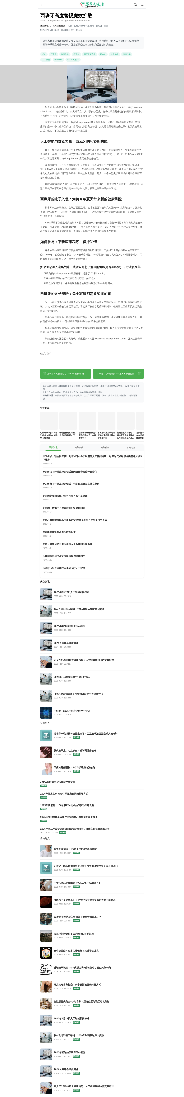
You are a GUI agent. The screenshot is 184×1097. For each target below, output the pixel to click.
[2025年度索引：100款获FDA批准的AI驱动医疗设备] (92, 807)
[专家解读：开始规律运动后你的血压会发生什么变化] (93, 474)
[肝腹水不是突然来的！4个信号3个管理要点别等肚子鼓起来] (92, 902)
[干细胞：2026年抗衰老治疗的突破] (92, 713)
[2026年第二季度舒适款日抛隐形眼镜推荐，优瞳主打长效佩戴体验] (92, 831)
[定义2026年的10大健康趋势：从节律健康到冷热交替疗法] (92, 662)
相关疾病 (79, 447)
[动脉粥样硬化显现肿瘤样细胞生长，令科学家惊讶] (87, 421)
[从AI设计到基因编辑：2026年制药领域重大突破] (92, 611)
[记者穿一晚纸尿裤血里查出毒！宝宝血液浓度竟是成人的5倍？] (92, 735)
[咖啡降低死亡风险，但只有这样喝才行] (68, 421)
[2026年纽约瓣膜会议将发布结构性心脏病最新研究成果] (92, 819)
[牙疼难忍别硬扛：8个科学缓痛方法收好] (92, 769)
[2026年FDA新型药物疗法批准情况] (92, 679)
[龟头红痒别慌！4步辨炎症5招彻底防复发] (92, 851)
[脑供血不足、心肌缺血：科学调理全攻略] (92, 752)
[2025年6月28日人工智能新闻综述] (92, 594)
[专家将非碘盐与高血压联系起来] (93, 534)
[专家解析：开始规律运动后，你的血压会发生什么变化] (93, 486)
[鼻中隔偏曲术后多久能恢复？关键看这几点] (92, 953)
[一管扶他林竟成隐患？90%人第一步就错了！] (92, 885)
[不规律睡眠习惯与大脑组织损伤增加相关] (93, 558)
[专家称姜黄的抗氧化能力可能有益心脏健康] (93, 498)
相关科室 (105, 447)
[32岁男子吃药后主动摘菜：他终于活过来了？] (92, 919)
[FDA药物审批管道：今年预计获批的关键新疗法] (92, 696)
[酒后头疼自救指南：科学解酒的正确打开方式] (92, 987)
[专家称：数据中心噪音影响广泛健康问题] (93, 510)
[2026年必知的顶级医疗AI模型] (92, 628)
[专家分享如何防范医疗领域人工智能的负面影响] (93, 546)
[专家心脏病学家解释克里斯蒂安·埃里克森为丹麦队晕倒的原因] (93, 522)
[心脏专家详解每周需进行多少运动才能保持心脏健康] (49, 421)
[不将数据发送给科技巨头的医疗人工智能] (93, 570)
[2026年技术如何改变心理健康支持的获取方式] (92, 796)
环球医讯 (44, 26)
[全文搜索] (135, 5)
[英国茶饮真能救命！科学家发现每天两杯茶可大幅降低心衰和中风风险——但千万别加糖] (126, 421)
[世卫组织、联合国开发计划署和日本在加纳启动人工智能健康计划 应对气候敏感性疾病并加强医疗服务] (93, 460)
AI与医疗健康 (59, 26)
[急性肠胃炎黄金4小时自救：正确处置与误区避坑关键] (92, 1003)
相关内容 (130, 447)
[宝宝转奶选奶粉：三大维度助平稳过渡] (92, 936)
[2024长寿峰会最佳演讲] (92, 645)
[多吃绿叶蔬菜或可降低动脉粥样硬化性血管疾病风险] (106, 421)
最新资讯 (53, 447)
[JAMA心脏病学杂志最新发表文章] (92, 784)
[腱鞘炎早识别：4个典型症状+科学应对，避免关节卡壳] (92, 970)
